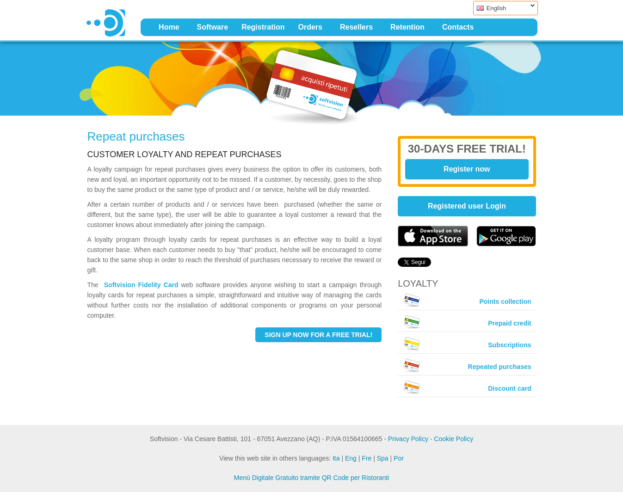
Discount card (466, 387)
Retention (407, 27)
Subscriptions (466, 344)
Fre (366, 458)
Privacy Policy (408, 439)
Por (399, 458)
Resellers (356, 27)
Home (169, 27)
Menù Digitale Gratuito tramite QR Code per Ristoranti (311, 477)
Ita (336, 458)
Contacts (458, 27)
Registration (262, 27)
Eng (351, 458)
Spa (383, 458)
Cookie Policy (453, 439)
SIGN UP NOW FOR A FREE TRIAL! (318, 334)
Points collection (466, 300)
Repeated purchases (466, 365)
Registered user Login (467, 206)
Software (212, 27)
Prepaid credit (466, 322)
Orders (310, 27)
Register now (467, 169)
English (504, 8)
